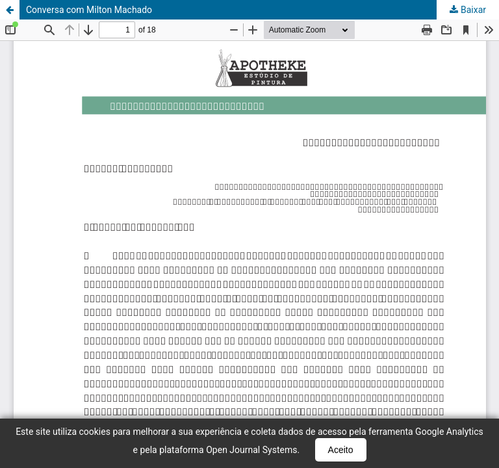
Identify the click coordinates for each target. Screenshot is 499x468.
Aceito (340, 450)
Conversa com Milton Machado (89, 10)
